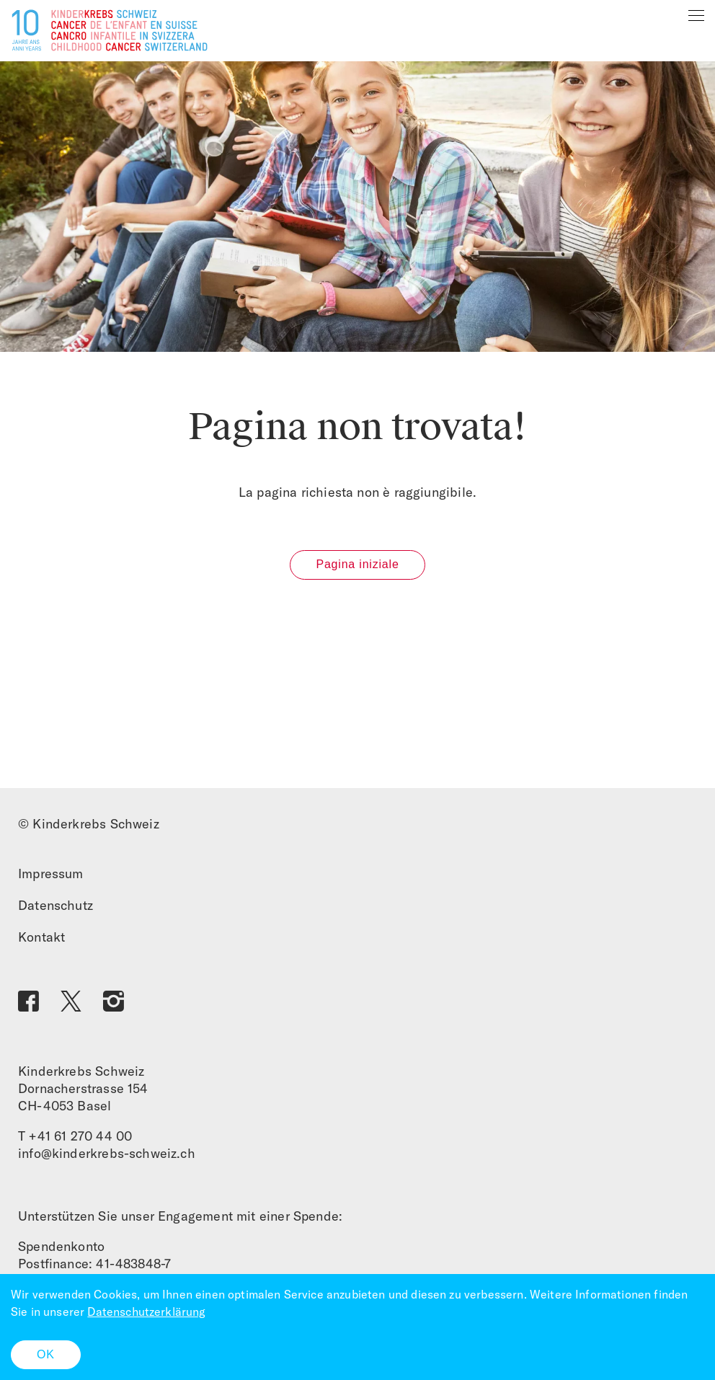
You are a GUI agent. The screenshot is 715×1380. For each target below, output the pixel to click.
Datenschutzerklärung (146, 1311)
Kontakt (41, 937)
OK (46, 1354)
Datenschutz (55, 905)
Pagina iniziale (357, 564)
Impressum (51, 873)
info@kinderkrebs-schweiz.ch (106, 1153)
